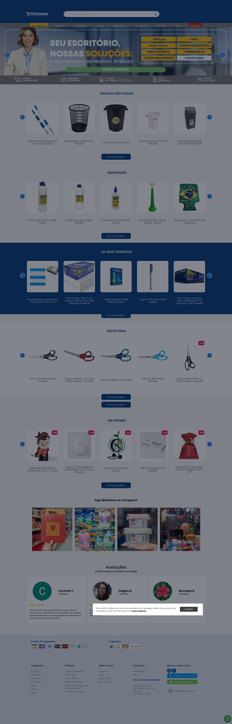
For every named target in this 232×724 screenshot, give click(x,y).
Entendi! (189, 609)
